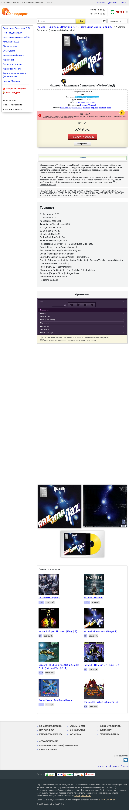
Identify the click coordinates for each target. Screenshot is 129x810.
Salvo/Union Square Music (85, 102)
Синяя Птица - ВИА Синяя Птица (55, 700)
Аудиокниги (9, 60)
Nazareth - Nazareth (93, 597)
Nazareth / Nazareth (88, 105)
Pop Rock (102, 108)
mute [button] (53, 305)
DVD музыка (9, 51)
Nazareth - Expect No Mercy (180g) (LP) (58, 631)
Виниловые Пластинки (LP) (16, 28)
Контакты (101, 3)
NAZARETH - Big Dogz (49, 597)
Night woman (44, 323)
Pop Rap (94, 108)
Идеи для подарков (12, 109)
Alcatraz (43, 313)
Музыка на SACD (11, 42)
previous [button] (71, 305)
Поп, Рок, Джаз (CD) (12, 33)
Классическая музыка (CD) (16, 37)
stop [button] (85, 305)
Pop (71, 108)
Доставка (112, 3)
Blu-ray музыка (10, 46)
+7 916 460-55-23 (96, 14)
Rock (109, 108)
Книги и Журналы (11, 81)
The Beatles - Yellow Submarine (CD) (101, 702)
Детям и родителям (12, 64)
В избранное (82, 144)
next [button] (92, 305)
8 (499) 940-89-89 (82, 796)
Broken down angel (46, 333)
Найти (80, 21)
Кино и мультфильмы (13, 55)
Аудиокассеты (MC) (12, 69)
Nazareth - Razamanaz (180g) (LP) (100, 631)
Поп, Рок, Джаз (46, 730)
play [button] (82, 280)
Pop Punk (86, 108)
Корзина (122, 12)
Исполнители (9, 100)
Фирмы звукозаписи (13, 105)
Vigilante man (45, 316)
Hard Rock (64, 108)
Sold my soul (44, 329)
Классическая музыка (50, 734)
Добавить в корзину (82, 137)
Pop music (77, 108)
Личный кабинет (117, 21)
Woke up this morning (47, 319)
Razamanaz (44, 310)
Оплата (123, 3)
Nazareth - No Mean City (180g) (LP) (101, 665)
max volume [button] (65, 305)
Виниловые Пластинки (50, 726)
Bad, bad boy (44, 326)
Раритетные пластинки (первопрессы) (14, 75)
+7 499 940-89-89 (96, 10)
